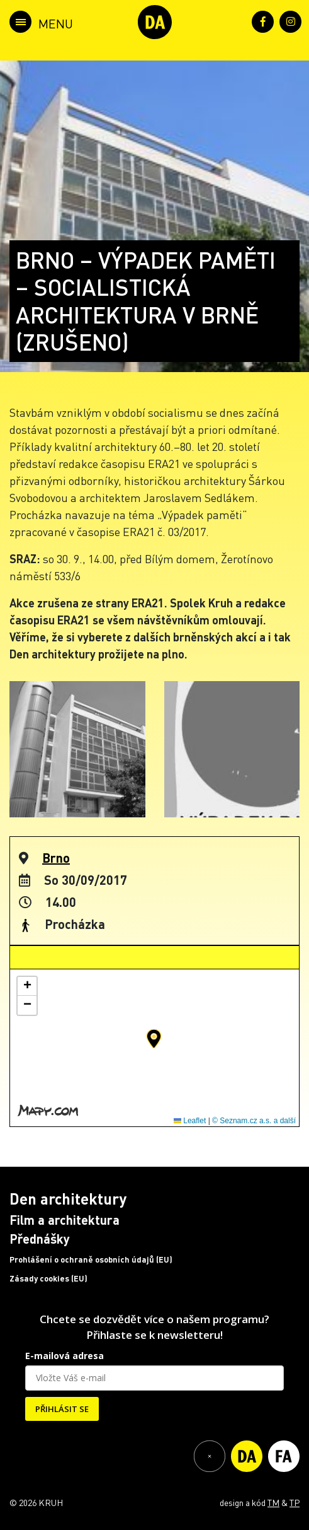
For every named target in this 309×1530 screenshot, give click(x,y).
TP (294, 1502)
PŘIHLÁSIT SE (62, 1409)
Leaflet (190, 1120)
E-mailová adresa (64, 1356)
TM (273, 1502)
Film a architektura (64, 1220)
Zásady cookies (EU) (48, 1278)
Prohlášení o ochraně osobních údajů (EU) (90, 1259)
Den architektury (67, 1198)
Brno (56, 858)
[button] (153, 1038)
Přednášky (39, 1238)
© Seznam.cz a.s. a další (254, 1120)
